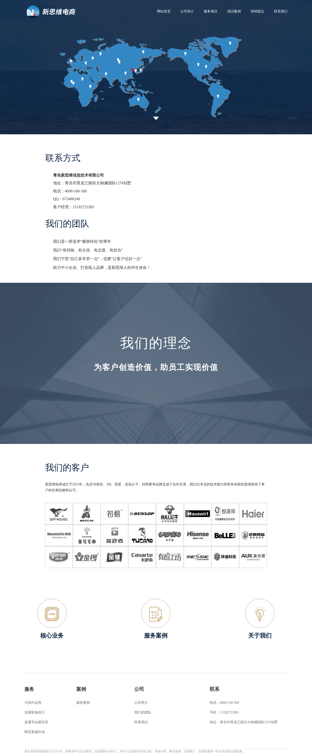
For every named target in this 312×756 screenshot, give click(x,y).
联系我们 (141, 722)
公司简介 (141, 702)
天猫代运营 (32, 702)
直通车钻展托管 (36, 722)
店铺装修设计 (34, 712)
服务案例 (83, 702)
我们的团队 (142, 712)
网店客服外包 (34, 732)
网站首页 (164, 11)
